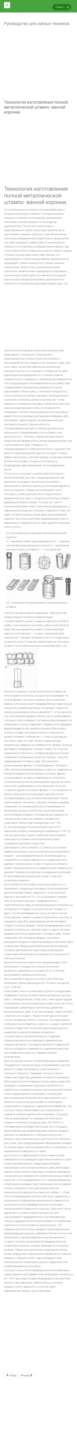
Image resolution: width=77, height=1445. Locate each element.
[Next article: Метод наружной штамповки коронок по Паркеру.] (26, 1375)
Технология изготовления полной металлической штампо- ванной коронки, (36, 107)
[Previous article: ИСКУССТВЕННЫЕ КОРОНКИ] (11, 1375)
